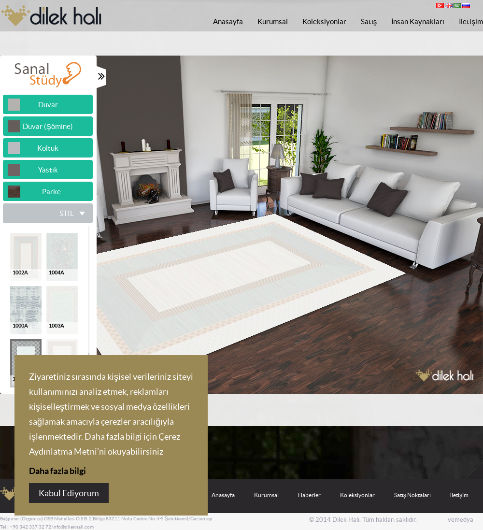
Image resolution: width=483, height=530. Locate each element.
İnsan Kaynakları (417, 21)
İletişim (471, 21)
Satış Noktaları (412, 495)
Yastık (48, 170)
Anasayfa (228, 21)
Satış (369, 21)
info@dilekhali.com (73, 527)
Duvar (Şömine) (48, 126)
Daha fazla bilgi (57, 471)
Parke (48, 191)
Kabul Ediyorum (69, 493)
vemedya (460, 519)
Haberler (309, 495)
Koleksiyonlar (324, 21)
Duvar (48, 104)
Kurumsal (272, 21)
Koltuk (47, 148)
